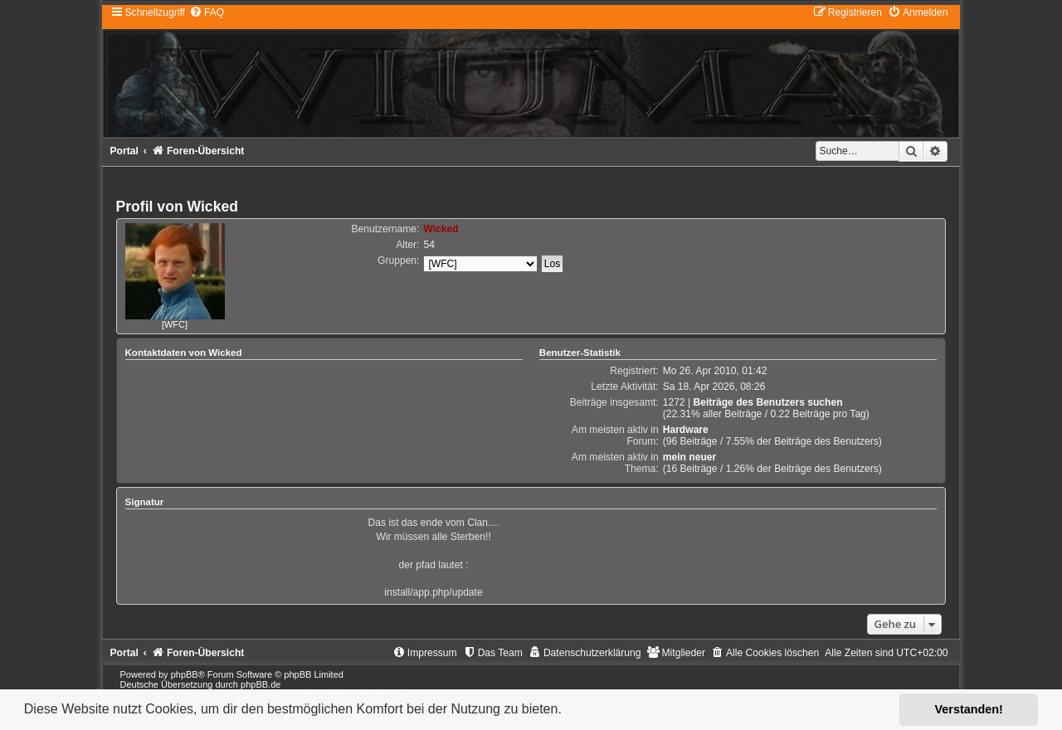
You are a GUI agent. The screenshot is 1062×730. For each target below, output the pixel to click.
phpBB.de (260, 684)
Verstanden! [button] (969, 709)
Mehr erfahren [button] (609, 709)
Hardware (686, 430)
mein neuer (690, 457)
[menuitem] (206, 12)
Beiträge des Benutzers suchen (767, 402)
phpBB (184, 674)
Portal (124, 151)
